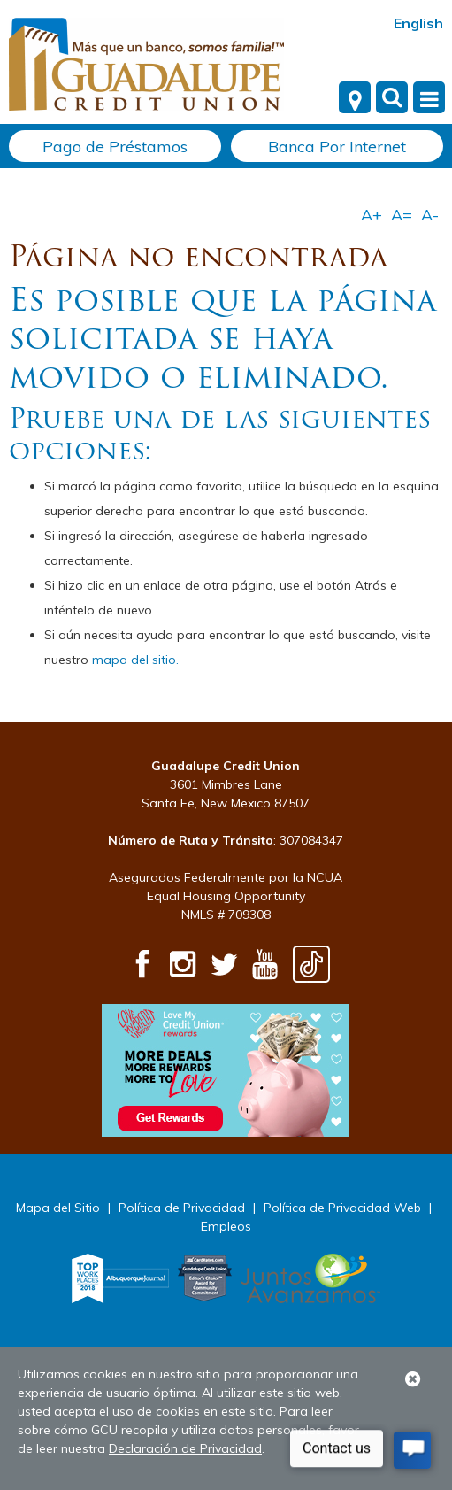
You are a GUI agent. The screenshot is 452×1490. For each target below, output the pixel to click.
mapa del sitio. (135, 660)
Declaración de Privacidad (185, 1448)
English (418, 23)
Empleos (226, 1226)
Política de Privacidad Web (342, 1208)
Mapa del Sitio (58, 1208)
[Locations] (355, 97)
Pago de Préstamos (115, 146)
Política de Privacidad (182, 1208)
